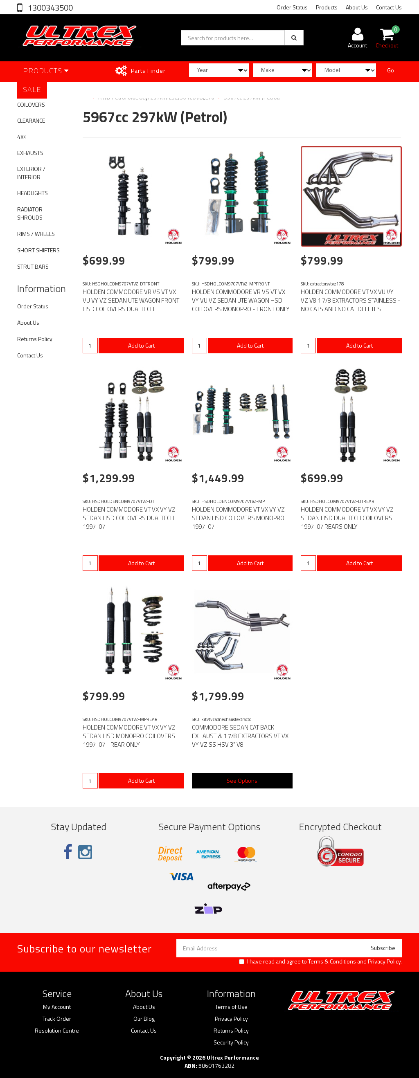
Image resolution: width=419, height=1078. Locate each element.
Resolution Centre (57, 1030)
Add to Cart (141, 345)
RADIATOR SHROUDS (30, 213)
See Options (242, 780)
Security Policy (231, 1042)
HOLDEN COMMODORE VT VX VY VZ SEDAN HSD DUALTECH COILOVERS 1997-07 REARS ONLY (347, 518)
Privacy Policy (384, 961)
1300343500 (49, 7)
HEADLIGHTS (32, 193)
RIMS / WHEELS (36, 233)
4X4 (22, 137)
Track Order (57, 1019)
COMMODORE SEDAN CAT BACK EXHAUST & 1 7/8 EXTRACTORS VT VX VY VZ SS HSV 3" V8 (240, 736)
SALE (32, 89)
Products (327, 7)
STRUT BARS (33, 266)
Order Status (292, 7)
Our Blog (144, 1019)
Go (390, 70)
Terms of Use (231, 1007)
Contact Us (389, 7)
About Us (357, 7)
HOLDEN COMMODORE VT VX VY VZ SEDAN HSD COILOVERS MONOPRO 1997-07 (238, 518)
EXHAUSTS (30, 152)
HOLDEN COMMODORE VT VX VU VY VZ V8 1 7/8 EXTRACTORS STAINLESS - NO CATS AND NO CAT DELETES (351, 300)
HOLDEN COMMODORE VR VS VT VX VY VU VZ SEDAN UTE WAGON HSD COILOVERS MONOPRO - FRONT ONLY (241, 300)
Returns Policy (34, 339)
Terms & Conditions (332, 961)
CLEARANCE (31, 120)
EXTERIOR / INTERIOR (31, 172)
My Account (57, 1007)
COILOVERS (31, 104)
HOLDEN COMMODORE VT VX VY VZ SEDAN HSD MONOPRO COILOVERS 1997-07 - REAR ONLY (129, 736)
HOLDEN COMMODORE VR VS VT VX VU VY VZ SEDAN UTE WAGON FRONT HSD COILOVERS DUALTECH (131, 300)
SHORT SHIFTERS (38, 250)
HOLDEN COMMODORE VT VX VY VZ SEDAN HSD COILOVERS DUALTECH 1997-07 (129, 518)
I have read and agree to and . (320, 961)
